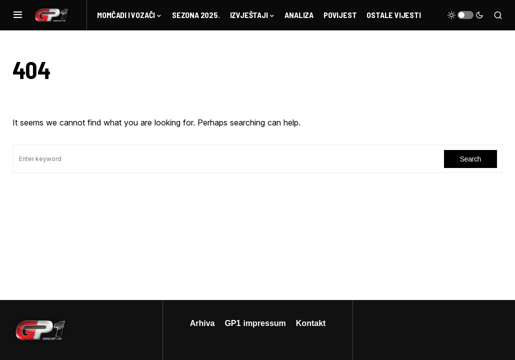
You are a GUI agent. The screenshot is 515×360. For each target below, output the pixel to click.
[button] (17, 15)
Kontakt (311, 323)
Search (470, 158)
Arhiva (202, 323)
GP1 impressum (255, 323)
